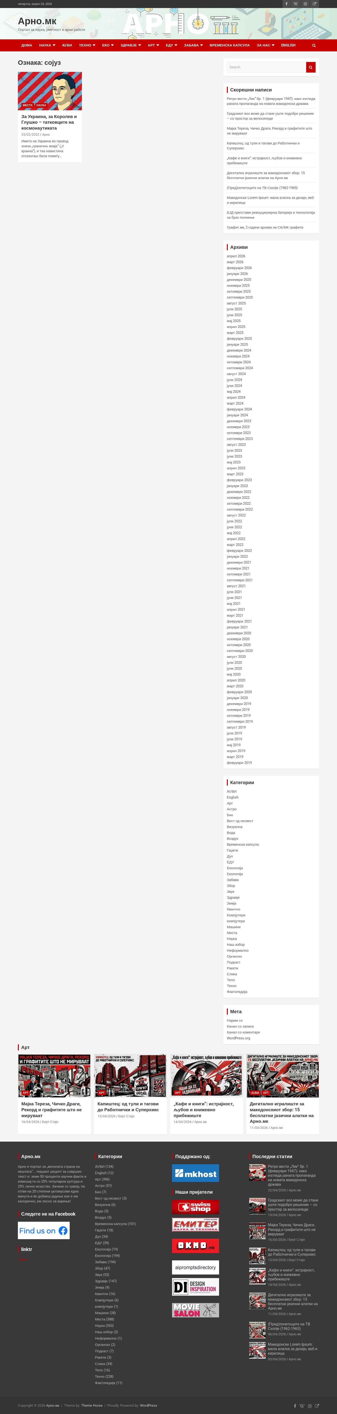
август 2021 (236, 586)
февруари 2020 (239, 692)
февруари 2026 (239, 268)
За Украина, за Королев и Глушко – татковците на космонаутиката (49, 122)
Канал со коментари (243, 1032)
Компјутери (236, 915)
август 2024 (236, 374)
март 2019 (235, 757)
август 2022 (236, 515)
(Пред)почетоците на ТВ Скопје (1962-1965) (262, 188)
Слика (232, 974)
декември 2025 (239, 280)
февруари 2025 (239, 338)
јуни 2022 (234, 527)
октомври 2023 (239, 433)
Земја (231, 903)
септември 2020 (240, 651)
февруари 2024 (239, 409)
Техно (85, 45)
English (288, 45)
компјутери (236, 921)
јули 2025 (234, 309)
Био (230, 815)
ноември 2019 (238, 710)
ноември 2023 (238, 427)
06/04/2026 (277, 1334)
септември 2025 (240, 297)
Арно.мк (37, 21)
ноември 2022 (238, 498)
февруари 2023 (239, 480)
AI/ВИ (67, 45)
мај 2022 (234, 533)
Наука (45, 45)
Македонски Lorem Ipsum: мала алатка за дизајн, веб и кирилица (292, 1349)
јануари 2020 (237, 698)
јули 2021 (234, 592)
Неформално (238, 950)
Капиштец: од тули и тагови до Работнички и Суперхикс (128, 1106)
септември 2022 (240, 509)
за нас (263, 45)
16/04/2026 (30, 1122)
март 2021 (235, 615)
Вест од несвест (240, 821)
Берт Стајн (50, 1122)
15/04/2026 (107, 1116)
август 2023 (236, 445)
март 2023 (235, 474)
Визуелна (234, 827)
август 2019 (236, 727)
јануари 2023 (237, 486)
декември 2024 (239, 350)
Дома (26, 45)
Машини (234, 927)
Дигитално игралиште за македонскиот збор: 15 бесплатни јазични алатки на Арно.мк (282, 1112)
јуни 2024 (234, 386)
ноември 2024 (238, 356)
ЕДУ (169, 45)
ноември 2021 (238, 568)
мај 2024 (234, 391)
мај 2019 (234, 745)
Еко (105, 45)
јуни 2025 (234, 315)
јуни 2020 (234, 668)
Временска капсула (230, 45)
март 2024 (235, 403)
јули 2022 (234, 521)
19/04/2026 (277, 1215)
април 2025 (236, 327)
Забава (191, 45)
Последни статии (273, 1156)
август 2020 (236, 657)
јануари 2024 (237, 415)
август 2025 (236, 303)
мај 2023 (234, 462)
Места (28, 105)
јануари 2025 (237, 344)
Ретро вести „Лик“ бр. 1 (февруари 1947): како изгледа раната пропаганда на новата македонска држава (292, 1175)
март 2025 (235, 333)
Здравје (128, 45)
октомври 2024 (239, 362)
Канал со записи (240, 1026)
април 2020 (236, 680)
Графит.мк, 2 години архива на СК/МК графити (265, 227)
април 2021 (236, 609)
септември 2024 (240, 368)
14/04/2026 (183, 1122)
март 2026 (235, 262)
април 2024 (236, 397)
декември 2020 (239, 633)
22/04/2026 (277, 1190)
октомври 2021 (239, 574)
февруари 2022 (239, 551)
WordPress (148, 1405)
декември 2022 (239, 492)
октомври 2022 (239, 503)
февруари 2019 (239, 763)
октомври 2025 (239, 291)
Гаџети (232, 850)
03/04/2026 (277, 1359)
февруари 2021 (239, 621)
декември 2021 (239, 562)
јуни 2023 (234, 456)
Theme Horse (92, 1405)
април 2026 (236, 256)
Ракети (232, 968)
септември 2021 (240, 580)
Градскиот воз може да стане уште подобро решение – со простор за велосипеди (293, 1204)
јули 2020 (234, 662)
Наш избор (236, 945)
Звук (230, 891)
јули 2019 (234, 733)
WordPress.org (238, 1038)
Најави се (235, 1020)
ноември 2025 (238, 285)
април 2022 (236, 539)
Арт (151, 45)
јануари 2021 (237, 627)
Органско (234, 956)
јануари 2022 (237, 556)
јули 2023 (234, 450)
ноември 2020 (238, 639)
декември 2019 (239, 704)
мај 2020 (234, 674)
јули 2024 (234, 380)
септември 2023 (240, 439)
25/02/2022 (30, 134)
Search (311, 67)
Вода (231, 833)
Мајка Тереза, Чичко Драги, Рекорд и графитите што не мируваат (51, 1109)
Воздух (232, 838)
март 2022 (235, 545)
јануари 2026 (237, 274)
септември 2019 (240, 721)
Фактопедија (237, 992)
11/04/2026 (259, 1128)
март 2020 (235, 686)
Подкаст (233, 962)
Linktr (22, 1259)
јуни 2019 (234, 739)
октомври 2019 (239, 715)
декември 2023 (239, 421)
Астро (232, 809)
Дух (230, 856)
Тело (231, 980)
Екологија (235, 868)
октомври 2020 (239, 645)
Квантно (233, 909)
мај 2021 (234, 604)
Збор (231, 886)
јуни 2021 (234, 598)
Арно (46, 134)
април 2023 (236, 468)
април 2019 (236, 751)
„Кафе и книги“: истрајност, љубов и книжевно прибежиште (204, 1109)
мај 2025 (234, 321)
